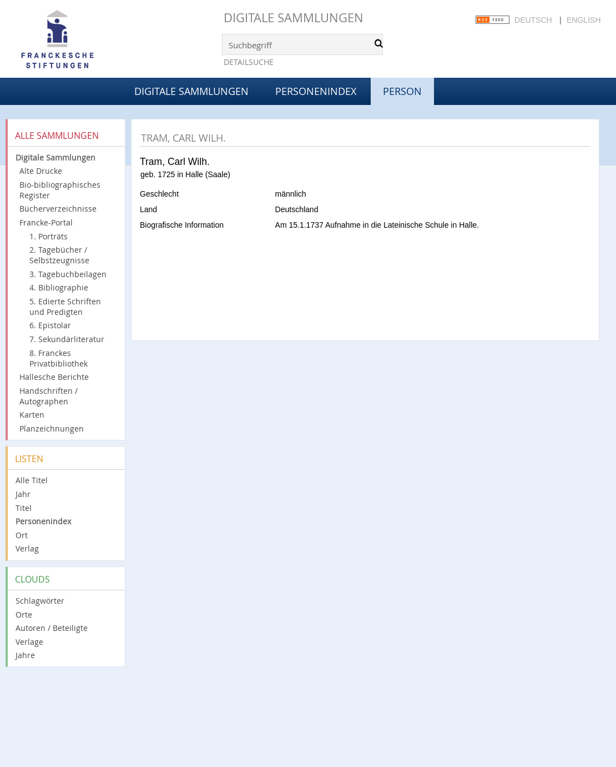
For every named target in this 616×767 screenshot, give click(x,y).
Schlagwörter (40, 600)
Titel (24, 508)
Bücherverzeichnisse (58, 208)
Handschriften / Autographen (48, 396)
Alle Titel (32, 480)
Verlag (27, 548)
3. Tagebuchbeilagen (68, 274)
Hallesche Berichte (54, 377)
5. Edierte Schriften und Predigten (65, 306)
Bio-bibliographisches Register (59, 189)
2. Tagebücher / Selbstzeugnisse (59, 254)
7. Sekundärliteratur (66, 339)
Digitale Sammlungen (293, 17)
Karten (31, 414)
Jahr (23, 494)
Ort (22, 535)
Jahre (25, 655)
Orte (24, 614)
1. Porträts (48, 236)
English (583, 20)
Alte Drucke (40, 171)
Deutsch (533, 20)
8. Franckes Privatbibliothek (58, 358)
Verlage (29, 641)
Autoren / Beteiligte (52, 628)
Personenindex (315, 91)
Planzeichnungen (51, 428)
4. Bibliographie (58, 287)
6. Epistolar (50, 325)
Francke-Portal (46, 222)
